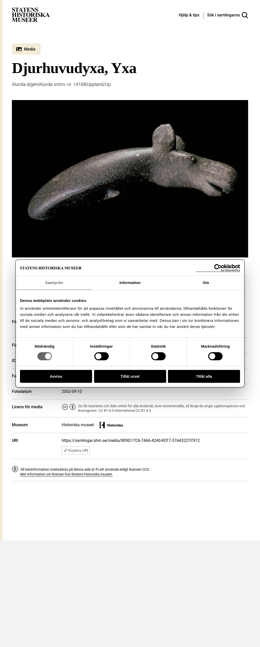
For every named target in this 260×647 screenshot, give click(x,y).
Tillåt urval (130, 376)
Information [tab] (130, 282)
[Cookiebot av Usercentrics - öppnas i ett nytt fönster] (218, 268)
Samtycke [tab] (54, 282)
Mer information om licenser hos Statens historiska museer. (66, 474)
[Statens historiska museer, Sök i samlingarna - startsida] (31, 14)
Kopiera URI (75, 450)
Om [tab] (206, 282)
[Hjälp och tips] (189, 15)
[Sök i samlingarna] (227, 15)
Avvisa (56, 376)
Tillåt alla (204, 376)
